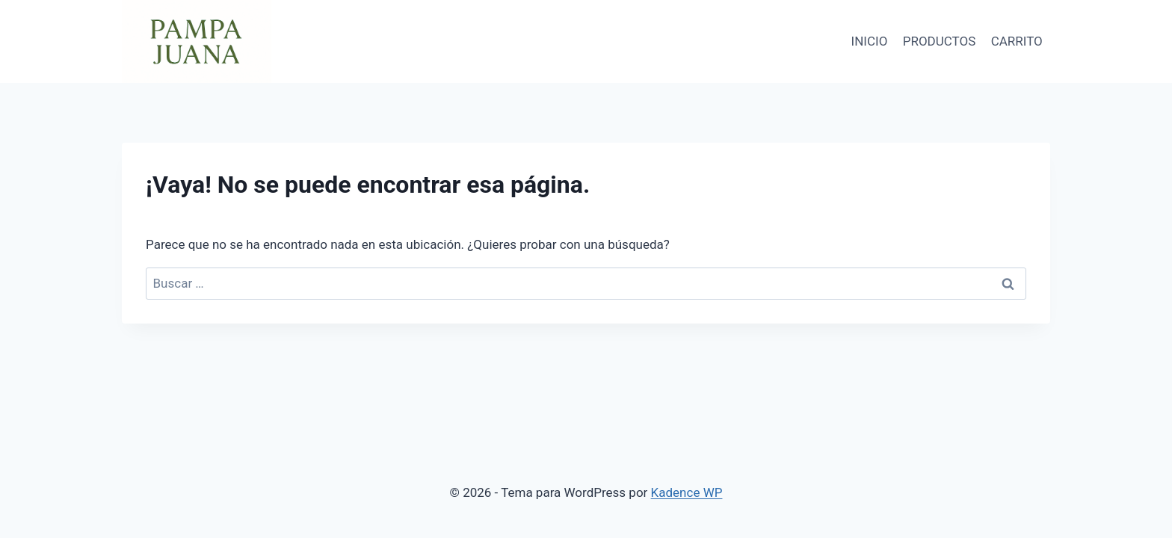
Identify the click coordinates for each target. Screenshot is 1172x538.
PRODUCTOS (939, 41)
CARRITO (1017, 41)
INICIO (869, 41)
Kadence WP (687, 492)
